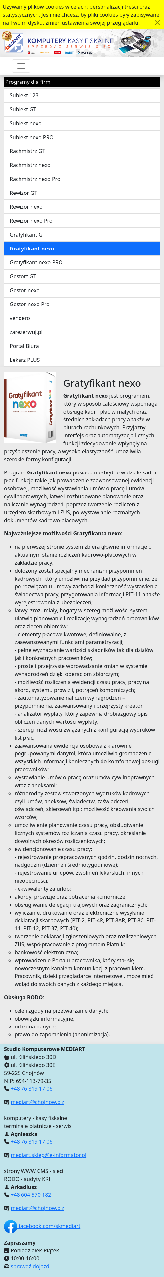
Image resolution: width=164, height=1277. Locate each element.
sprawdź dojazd (30, 1266)
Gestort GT (23, 276)
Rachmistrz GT (27, 151)
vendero (20, 318)
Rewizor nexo (26, 206)
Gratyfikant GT (27, 234)
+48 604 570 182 (31, 1194)
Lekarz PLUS (25, 359)
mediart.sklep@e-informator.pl (48, 1155)
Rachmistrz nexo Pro (35, 179)
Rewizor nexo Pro (31, 220)
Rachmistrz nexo (30, 165)
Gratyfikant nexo (32, 248)
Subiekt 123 (24, 95)
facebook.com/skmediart (42, 1226)
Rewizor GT (23, 192)
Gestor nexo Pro (30, 304)
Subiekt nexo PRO (32, 137)
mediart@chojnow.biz (37, 1102)
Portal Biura (24, 346)
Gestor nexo (25, 290)
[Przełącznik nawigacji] (21, 66)
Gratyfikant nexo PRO (36, 262)
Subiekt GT (23, 109)
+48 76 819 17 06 (31, 1088)
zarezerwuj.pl (26, 332)
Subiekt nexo (26, 123)
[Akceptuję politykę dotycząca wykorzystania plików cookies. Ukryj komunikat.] (157, 23)
